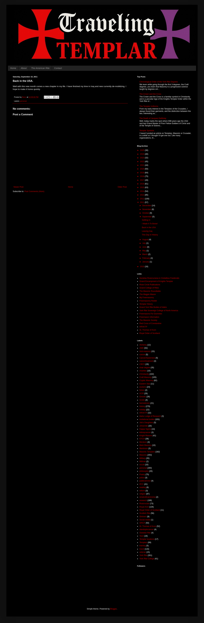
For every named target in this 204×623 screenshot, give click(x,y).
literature (143, 442)
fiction (141, 390)
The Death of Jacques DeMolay (152, 118)
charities (143, 371)
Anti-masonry (145, 351)
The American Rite (40, 68)
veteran (142, 552)
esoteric (142, 387)
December (147, 205)
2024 (142, 154)
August (145, 239)
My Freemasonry (146, 297)
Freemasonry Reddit (148, 301)
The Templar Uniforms (148, 106)
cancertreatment (146, 361)
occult (141, 465)
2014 (142, 191)
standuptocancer (146, 529)
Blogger (113, 609)
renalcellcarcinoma (147, 497)
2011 (142, 202)
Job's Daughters (146, 422)
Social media (144, 520)
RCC (141, 484)
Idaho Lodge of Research (150, 416)
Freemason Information (149, 317)
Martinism (143, 448)
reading (142, 487)
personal (23, 101)
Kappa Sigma (145, 429)
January (146, 262)
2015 (142, 187)
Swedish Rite (145, 533)
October (146, 213)
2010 (142, 266)
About (24, 68)
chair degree (144, 367)
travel (141, 549)
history (142, 406)
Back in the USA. (149, 227)
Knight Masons (145, 435)
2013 (142, 195)
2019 (142, 173)
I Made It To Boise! (150, 224)
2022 (142, 161)
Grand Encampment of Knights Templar (156, 281)
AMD (141, 348)
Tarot (141, 536)
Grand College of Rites (149, 288)
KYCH (142, 439)
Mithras (142, 461)
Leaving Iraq (147, 231)
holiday (142, 410)
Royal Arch (144, 507)
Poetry (142, 474)
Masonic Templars (147, 452)
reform (142, 491)
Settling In (146, 220)
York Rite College (146, 559)
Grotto (142, 400)
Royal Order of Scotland (149, 333)
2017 (142, 180)
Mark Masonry (145, 445)
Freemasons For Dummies (150, 314)
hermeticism (144, 403)
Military (142, 458)
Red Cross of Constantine (150, 323)
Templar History (146, 304)
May (144, 251)
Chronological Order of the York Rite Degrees (158, 82)
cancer (142, 354)
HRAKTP (143, 327)
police (141, 478)
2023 (142, 158)
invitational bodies (147, 419)
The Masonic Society (148, 320)
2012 (142, 199)
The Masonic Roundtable (150, 291)
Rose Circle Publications (149, 285)
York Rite (143, 555)
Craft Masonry (145, 377)
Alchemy (143, 345)
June (144, 247)
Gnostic (142, 397)
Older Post (122, 187)
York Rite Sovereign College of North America (158, 310)
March (145, 254)
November (147, 209)
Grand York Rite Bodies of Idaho (153, 307)
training (142, 546)
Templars (143, 542)
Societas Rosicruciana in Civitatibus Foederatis (159, 278)
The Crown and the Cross (150, 94)
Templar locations (146, 539)
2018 (142, 176)
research (143, 500)
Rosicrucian (144, 503)
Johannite (143, 426)
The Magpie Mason (147, 294)
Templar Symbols (146, 130)
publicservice (144, 481)
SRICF (142, 523)
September (147, 217)
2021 (142, 165)
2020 (142, 169)
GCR (141, 393)
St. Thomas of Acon (147, 330)
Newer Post (18, 187)
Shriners (143, 516)
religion (142, 494)
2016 (142, 184)
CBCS (142, 364)
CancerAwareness (147, 358)
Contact (58, 68)
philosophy (144, 471)
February (146, 258)
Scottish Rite (144, 513)
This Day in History (150, 235)
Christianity (144, 374)
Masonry (143, 455)
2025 (142, 150)
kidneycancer (145, 432)
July (144, 243)
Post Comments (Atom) (34, 191)
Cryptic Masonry (146, 380)
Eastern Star (144, 384)
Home (13, 68)
